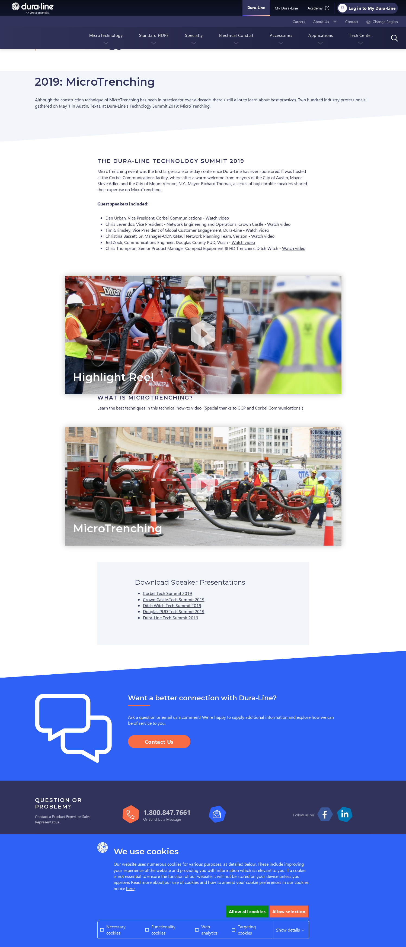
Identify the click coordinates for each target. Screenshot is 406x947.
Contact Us (159, 741)
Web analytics (209, 929)
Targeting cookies (247, 929)
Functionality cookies (163, 929)
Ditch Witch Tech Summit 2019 (172, 605)
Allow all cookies (247, 911)
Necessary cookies (116, 929)
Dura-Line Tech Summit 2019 (170, 617)
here (130, 888)
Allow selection (289, 911)
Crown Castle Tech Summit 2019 (173, 599)
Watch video (217, 218)
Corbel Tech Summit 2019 (167, 593)
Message (173, 819)
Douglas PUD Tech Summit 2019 (173, 611)
